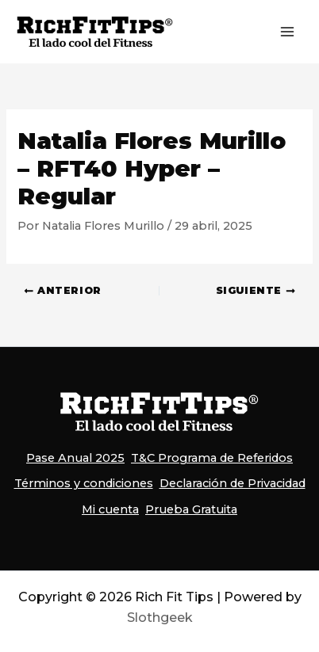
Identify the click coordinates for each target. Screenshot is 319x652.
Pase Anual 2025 (75, 458)
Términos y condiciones (83, 483)
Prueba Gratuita (191, 509)
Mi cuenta (110, 509)
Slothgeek (160, 617)
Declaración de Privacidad (233, 483)
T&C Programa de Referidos (212, 458)
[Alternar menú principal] (287, 32)
